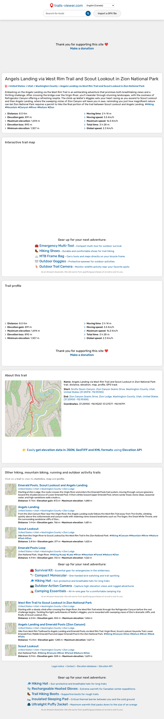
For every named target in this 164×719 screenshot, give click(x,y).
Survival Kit (44, 570)
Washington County (51, 489)
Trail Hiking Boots (45, 694)
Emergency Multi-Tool (56, 246)
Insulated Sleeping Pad (50, 699)
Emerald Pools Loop (31, 548)
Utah (36, 489)
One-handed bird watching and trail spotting (94, 575)
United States (25, 489)
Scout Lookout (28, 529)
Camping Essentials (50, 591)
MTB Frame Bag (51, 256)
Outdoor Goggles (52, 261)
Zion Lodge (68, 489)
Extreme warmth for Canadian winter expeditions (107, 688)
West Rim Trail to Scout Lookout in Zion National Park (55, 602)
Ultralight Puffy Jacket (50, 704)
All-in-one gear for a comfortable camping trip (95, 591)
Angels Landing (28, 507)
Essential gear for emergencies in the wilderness (82, 570)
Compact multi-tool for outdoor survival (99, 246)
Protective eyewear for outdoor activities (91, 261)
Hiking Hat (43, 581)
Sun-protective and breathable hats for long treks (82, 581)
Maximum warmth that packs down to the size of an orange (103, 704)
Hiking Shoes (49, 251)
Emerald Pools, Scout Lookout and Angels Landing (52, 485)
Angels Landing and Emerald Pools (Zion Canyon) (51, 624)
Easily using (84, 450)
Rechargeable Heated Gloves (55, 689)
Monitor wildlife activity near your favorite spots (102, 266)
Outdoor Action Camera (53, 586)
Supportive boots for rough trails (80, 694)
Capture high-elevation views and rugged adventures (104, 586)
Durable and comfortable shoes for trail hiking (88, 251)
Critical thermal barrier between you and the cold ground (103, 699)
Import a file (107, 13)
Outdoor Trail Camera (56, 266)
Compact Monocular (51, 575)
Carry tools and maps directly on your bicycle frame (96, 256)
